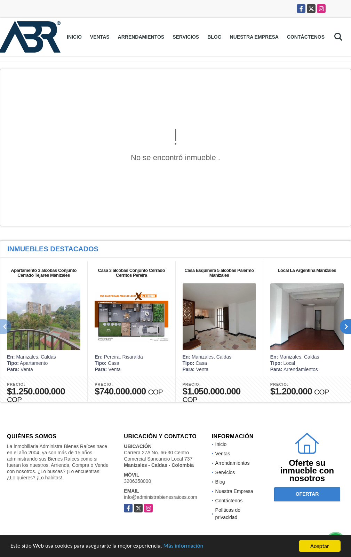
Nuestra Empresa (254, 37)
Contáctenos (306, 37)
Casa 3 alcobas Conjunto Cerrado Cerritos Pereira (131, 273)
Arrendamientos (141, 37)
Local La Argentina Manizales (307, 270)
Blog (214, 37)
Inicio (74, 37)
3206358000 (137, 481)
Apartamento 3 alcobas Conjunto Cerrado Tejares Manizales (44, 273)
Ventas (100, 37)
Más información (185, 546)
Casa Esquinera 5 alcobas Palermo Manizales (219, 273)
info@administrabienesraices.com (160, 497)
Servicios (186, 37)
